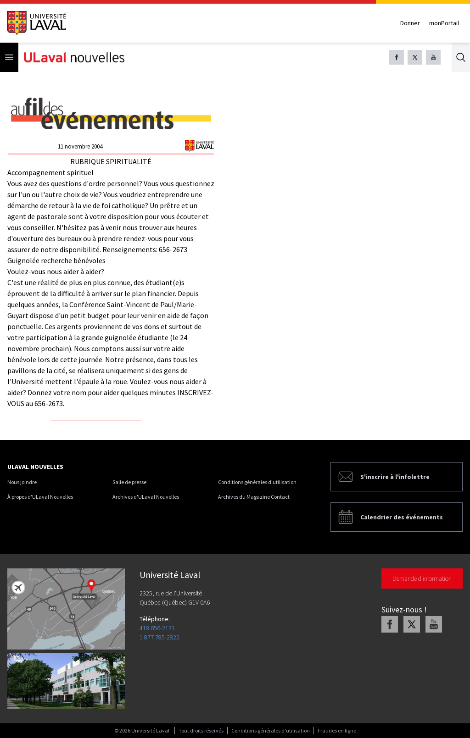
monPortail (444, 23)
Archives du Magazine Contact (254, 496)
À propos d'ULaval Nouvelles (40, 496)
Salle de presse (129, 482)
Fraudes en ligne (337, 730)
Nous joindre (22, 482)
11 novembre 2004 (80, 146)
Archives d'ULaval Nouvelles (145, 496)
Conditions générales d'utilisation (257, 482)
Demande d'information (422, 578)
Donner (410, 23)
